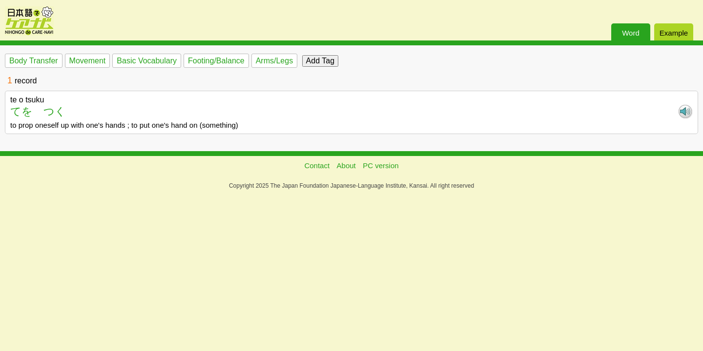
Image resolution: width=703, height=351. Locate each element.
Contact (317, 165)
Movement (87, 61)
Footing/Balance (216, 61)
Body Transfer (33, 61)
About (346, 165)
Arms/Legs (274, 61)
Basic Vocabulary (147, 61)
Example (674, 33)
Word (631, 33)
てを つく (38, 111)
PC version (380, 165)
